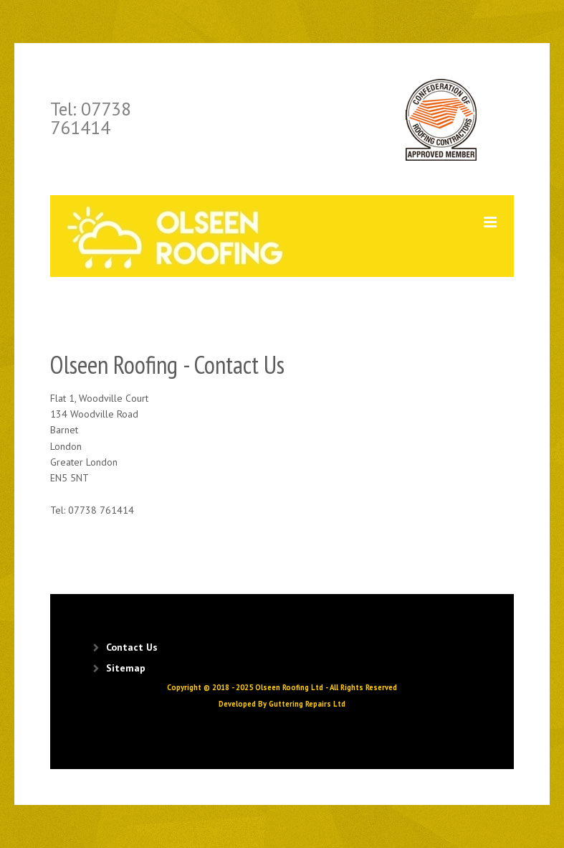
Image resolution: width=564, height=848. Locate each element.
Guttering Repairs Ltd (307, 704)
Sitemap (125, 667)
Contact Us (132, 647)
